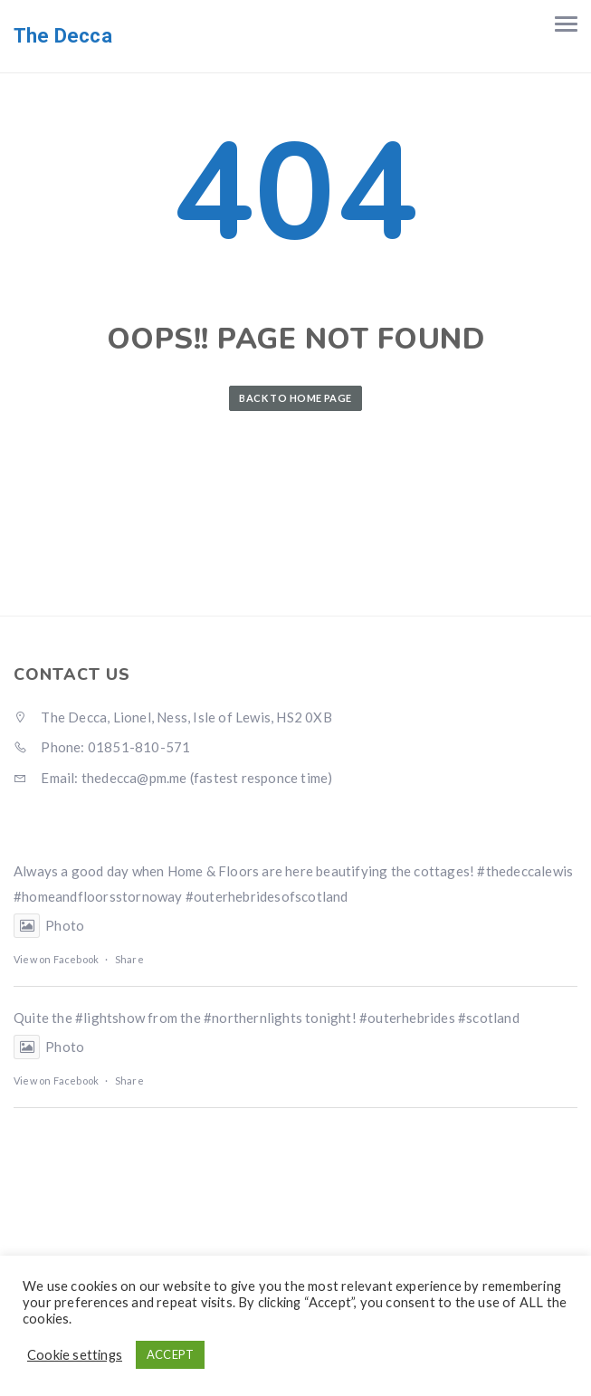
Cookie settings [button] (74, 1355)
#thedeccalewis (525, 871)
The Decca (63, 35)
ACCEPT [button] (170, 1354)
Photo (49, 925)
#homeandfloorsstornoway (98, 896)
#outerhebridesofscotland (267, 896)
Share (129, 959)
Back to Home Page (295, 398)
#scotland (489, 1017)
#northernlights (253, 1017)
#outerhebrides (407, 1017)
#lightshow (110, 1017)
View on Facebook (56, 959)
